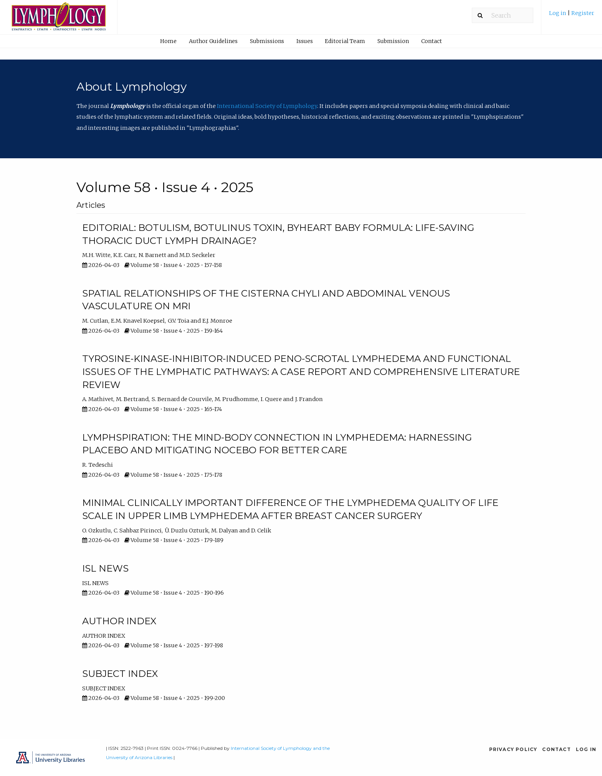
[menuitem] (571, 16)
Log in (558, 13)
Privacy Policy (513, 749)
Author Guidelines (213, 41)
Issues (304, 41)
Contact (431, 41)
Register (582, 13)
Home (168, 41)
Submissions (267, 41)
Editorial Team (345, 41)
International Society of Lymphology (267, 106)
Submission (393, 41)
